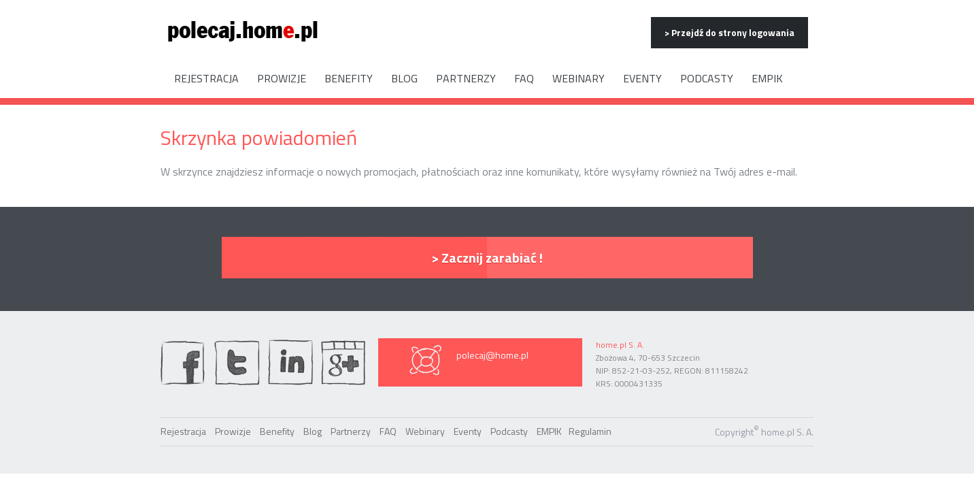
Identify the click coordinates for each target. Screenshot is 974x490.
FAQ (524, 78)
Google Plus (343, 362)
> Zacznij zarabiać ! (487, 257)
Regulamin (590, 431)
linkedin (290, 362)
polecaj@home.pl (492, 355)
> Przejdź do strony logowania (729, 32)
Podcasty (706, 78)
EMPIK (767, 78)
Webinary (578, 78)
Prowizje (281, 78)
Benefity (348, 78)
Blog (404, 78)
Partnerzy (466, 78)
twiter (237, 362)
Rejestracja (206, 78)
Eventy (642, 78)
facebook (183, 362)
